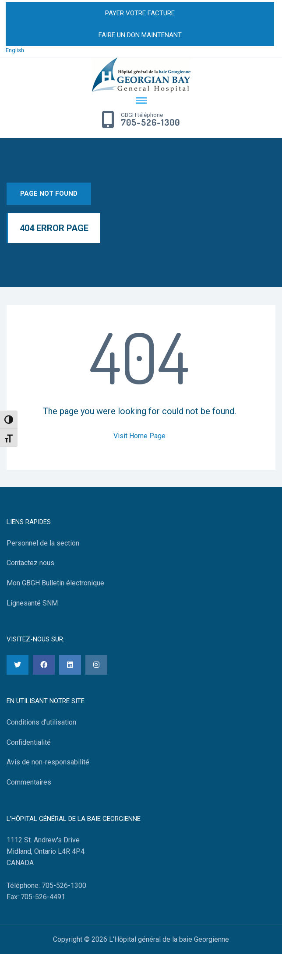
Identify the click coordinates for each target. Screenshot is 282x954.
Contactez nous (30, 563)
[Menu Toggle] (141, 101)
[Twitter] (17, 665)
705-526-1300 (150, 122)
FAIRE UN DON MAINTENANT (140, 35)
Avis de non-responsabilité (48, 762)
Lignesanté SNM (32, 603)
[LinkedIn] (70, 665)
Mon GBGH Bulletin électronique (55, 583)
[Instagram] (96, 665)
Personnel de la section (43, 543)
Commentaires (29, 782)
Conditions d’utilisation (41, 722)
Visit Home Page (139, 436)
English (15, 50)
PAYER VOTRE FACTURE (140, 13)
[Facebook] (44, 665)
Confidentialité (29, 742)
